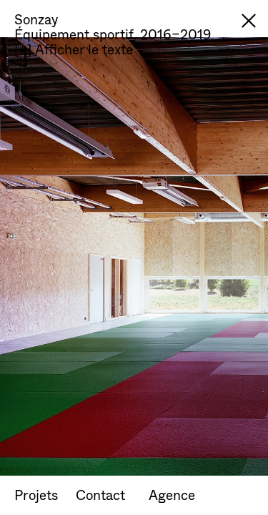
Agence (172, 494)
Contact (100, 494)
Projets (36, 494)
